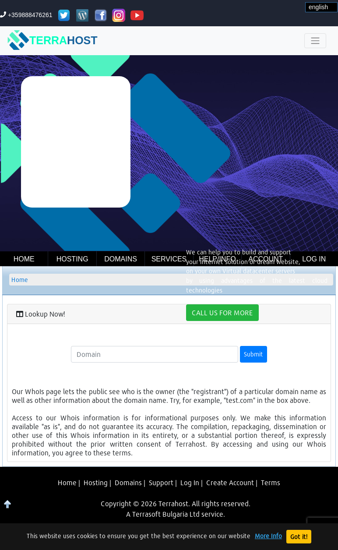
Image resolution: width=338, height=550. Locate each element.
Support (161, 482)
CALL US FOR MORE (222, 312)
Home (24, 259)
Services (169, 259)
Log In (189, 482)
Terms (270, 482)
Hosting (72, 259)
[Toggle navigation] (315, 40)
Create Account (230, 482)
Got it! (298, 536)
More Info (268, 535)
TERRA (52, 40)
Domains (120, 259)
